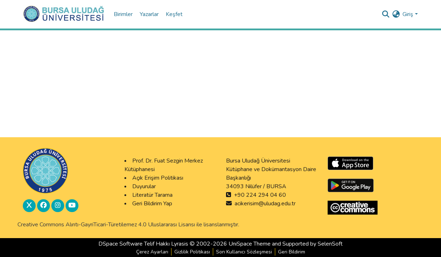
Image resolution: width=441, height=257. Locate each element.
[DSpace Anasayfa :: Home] (64, 14)
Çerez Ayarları (152, 251)
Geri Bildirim (291, 251)
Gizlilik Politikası (192, 251)
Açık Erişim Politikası (157, 178)
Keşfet (174, 14)
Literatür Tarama (152, 195)
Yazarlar (150, 14)
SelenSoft (330, 244)
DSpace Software (120, 244)
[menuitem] (395, 14)
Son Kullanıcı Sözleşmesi (244, 251)
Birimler (124, 14)
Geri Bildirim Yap (152, 203)
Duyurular (144, 186)
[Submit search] (385, 14)
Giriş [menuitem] (407, 14)
